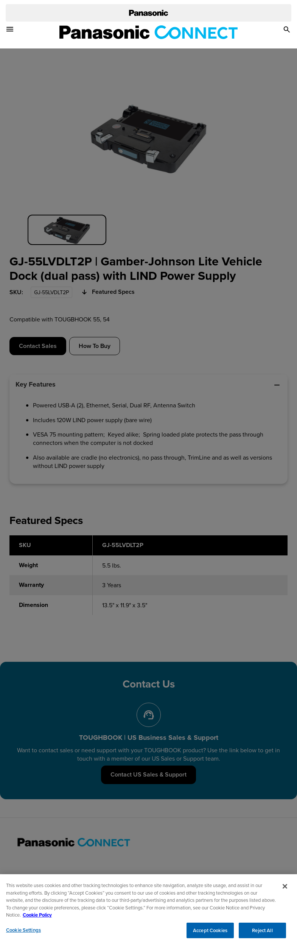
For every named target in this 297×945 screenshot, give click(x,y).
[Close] (285, 889)
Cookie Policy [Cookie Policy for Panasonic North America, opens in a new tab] (37, 918)
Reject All (262, 933)
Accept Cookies (210, 933)
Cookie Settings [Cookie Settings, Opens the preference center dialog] (23, 933)
